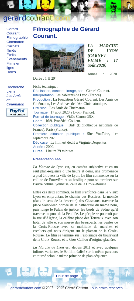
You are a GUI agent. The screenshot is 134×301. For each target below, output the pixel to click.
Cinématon (15, 42)
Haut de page (67, 276)
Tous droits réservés (106, 288)
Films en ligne (13, 65)
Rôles (11, 72)
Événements (16, 59)
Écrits (11, 55)
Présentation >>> (47, 159)
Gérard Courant (12, 31)
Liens (10, 91)
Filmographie (17, 38)
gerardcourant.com (26, 288)
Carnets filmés (12, 48)
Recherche (15, 87)
